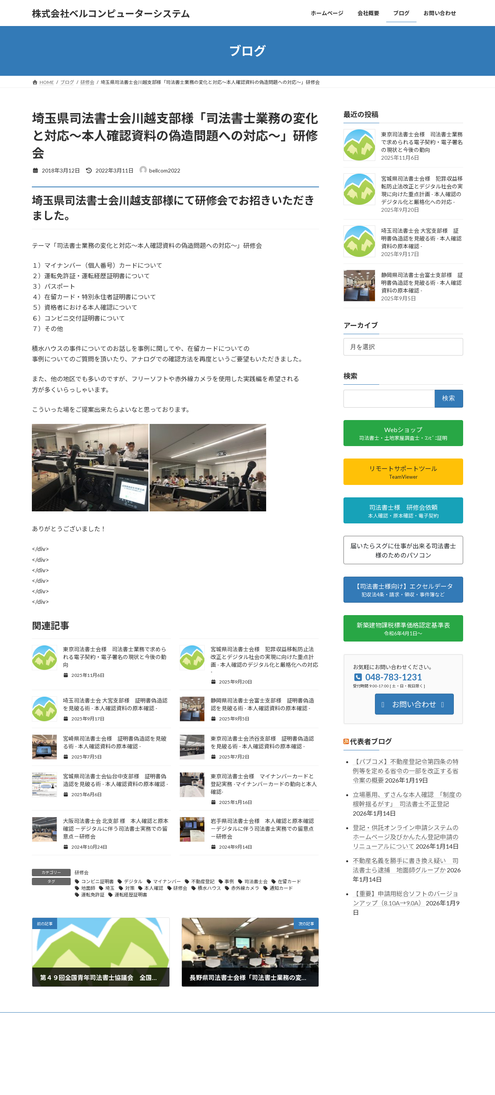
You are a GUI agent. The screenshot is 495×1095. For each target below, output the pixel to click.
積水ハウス (209, 888)
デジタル (133, 881)
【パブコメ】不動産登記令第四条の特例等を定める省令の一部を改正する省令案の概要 (405, 771)
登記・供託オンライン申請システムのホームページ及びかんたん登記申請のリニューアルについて (405, 837)
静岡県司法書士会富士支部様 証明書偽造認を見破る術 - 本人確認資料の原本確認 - (422, 283)
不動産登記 (202, 881)
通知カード (281, 888)
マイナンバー (167, 881)
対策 (129, 888)
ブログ (143, 1019)
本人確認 (154, 888)
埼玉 (110, 888)
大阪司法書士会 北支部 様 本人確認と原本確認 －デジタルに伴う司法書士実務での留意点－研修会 (116, 829)
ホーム (46, 1019)
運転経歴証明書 (131, 895)
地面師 (88, 888)
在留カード (289, 881)
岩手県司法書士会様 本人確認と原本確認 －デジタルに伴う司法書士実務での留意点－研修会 (262, 829)
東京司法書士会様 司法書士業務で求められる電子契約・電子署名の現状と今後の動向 (114, 657)
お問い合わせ (179, 1019)
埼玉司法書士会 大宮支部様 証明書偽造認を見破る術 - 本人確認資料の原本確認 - (421, 238)
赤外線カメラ (245, 888)
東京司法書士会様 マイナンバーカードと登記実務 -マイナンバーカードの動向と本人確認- (264, 784)
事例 (229, 881)
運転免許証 (93, 895)
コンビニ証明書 (97, 881)
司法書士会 (256, 881)
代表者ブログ (371, 741)
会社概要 (77, 1019)
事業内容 (111, 1019)
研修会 (82, 872)
